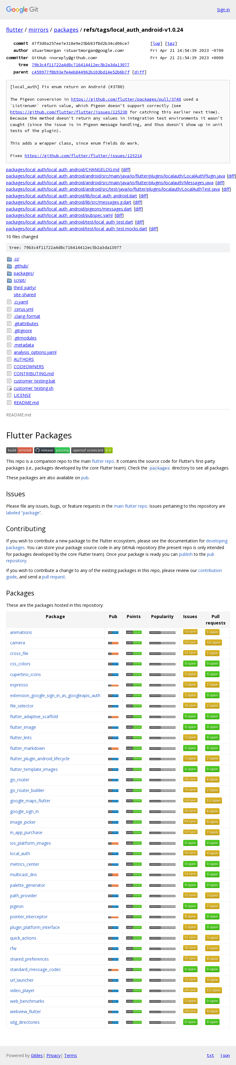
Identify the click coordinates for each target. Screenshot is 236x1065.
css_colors (20, 664)
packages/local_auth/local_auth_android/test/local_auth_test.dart (69, 222)
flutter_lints (21, 737)
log (156, 43)
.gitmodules (25, 338)
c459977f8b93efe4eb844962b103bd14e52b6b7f (80, 72)
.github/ (21, 266)
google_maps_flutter (30, 801)
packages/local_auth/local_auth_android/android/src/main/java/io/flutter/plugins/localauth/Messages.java (109, 182)
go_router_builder (27, 790)
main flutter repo (130, 506)
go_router (19, 780)
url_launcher (22, 980)
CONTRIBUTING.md (34, 373)
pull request (53, 577)
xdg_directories (25, 1022)
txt (210, 1055)
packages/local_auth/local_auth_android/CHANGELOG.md (62, 169)
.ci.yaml (21, 302)
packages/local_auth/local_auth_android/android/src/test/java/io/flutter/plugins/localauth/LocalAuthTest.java (113, 189)
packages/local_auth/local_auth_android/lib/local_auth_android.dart (71, 196)
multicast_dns (23, 874)
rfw (13, 948)
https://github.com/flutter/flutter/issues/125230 (68, 112)
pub (85, 477)
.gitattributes (26, 323)
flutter (14, 29)
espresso (19, 685)
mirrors (38, 29)
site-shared (25, 294)
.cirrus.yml (23, 309)
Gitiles (37, 1055)
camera (17, 643)
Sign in (223, 10)
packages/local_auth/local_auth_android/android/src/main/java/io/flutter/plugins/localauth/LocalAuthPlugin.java (115, 176)
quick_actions (23, 938)
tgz (171, 43)
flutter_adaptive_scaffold (34, 716)
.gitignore (23, 330)
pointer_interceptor (29, 916)
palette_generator (27, 885)
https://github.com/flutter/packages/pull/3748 (126, 99)
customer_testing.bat (34, 381)
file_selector (22, 706)
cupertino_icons (25, 674)
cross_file (19, 653)
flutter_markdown (27, 748)
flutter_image (23, 727)
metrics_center (24, 864)
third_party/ (25, 287)
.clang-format (27, 316)
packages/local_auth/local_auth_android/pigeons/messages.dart (69, 209)
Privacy (53, 1055)
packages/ (24, 273)
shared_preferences (29, 959)
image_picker (23, 822)
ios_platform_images (30, 843)
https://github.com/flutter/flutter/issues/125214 (83, 155)
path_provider (23, 895)
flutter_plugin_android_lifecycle (40, 758)
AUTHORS (24, 359)
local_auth (20, 853)
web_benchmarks (27, 1001)
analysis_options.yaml (35, 352)
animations (21, 632)
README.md (26, 402)
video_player (22, 990)
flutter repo (103, 461)
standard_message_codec (35, 969)
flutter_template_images (34, 769)
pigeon (17, 906)
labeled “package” (23, 513)
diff (139, 72)
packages (66, 29)
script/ (20, 280)
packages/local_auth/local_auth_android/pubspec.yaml (59, 215)
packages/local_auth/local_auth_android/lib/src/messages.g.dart (68, 202)
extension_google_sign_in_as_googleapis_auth (55, 695)
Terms (70, 1055)
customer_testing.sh (33, 388)
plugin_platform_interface (35, 927)
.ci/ (16, 259)
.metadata (24, 345)
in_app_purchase (26, 832)
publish (186, 554)
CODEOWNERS (29, 366)
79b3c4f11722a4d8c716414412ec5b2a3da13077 (80, 64)
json (225, 1055)
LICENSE (22, 395)
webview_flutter (25, 1011)
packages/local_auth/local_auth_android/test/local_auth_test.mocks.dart (76, 229)
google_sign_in (24, 811)
